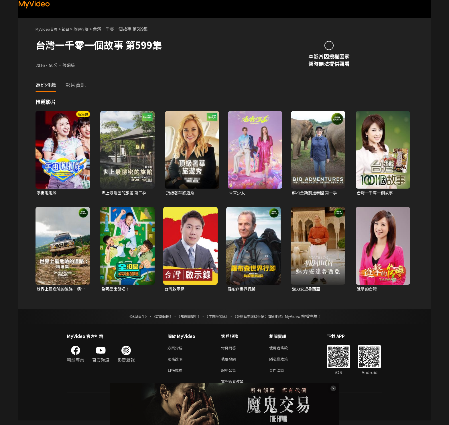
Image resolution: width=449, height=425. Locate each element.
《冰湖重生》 (128, 317)
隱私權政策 (283, 361)
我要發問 (229, 361)
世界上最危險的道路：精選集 (60, 289)
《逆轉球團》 (156, 317)
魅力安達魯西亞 (307, 289)
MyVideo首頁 (49, 29)
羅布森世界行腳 (242, 289)
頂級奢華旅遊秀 (181, 193)
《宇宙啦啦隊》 (218, 317)
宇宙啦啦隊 (47, 193)
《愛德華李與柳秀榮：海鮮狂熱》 (266, 317)
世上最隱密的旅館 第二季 (125, 193)
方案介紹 (176, 349)
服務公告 (229, 373)
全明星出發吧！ (116, 289)
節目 (70, 29)
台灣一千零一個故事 (376, 193)
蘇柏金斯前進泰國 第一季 (316, 193)
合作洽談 (281, 373)
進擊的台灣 (367, 289)
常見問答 (229, 349)
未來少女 (237, 193)
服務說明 (176, 361)
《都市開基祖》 (186, 317)
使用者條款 (283, 349)
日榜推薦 (176, 373)
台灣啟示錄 (175, 289)
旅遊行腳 (87, 29)
